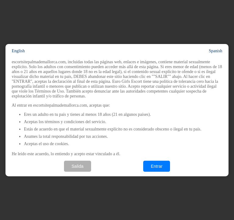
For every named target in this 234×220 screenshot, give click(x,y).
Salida (77, 166)
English (18, 51)
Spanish (215, 51)
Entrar (156, 166)
